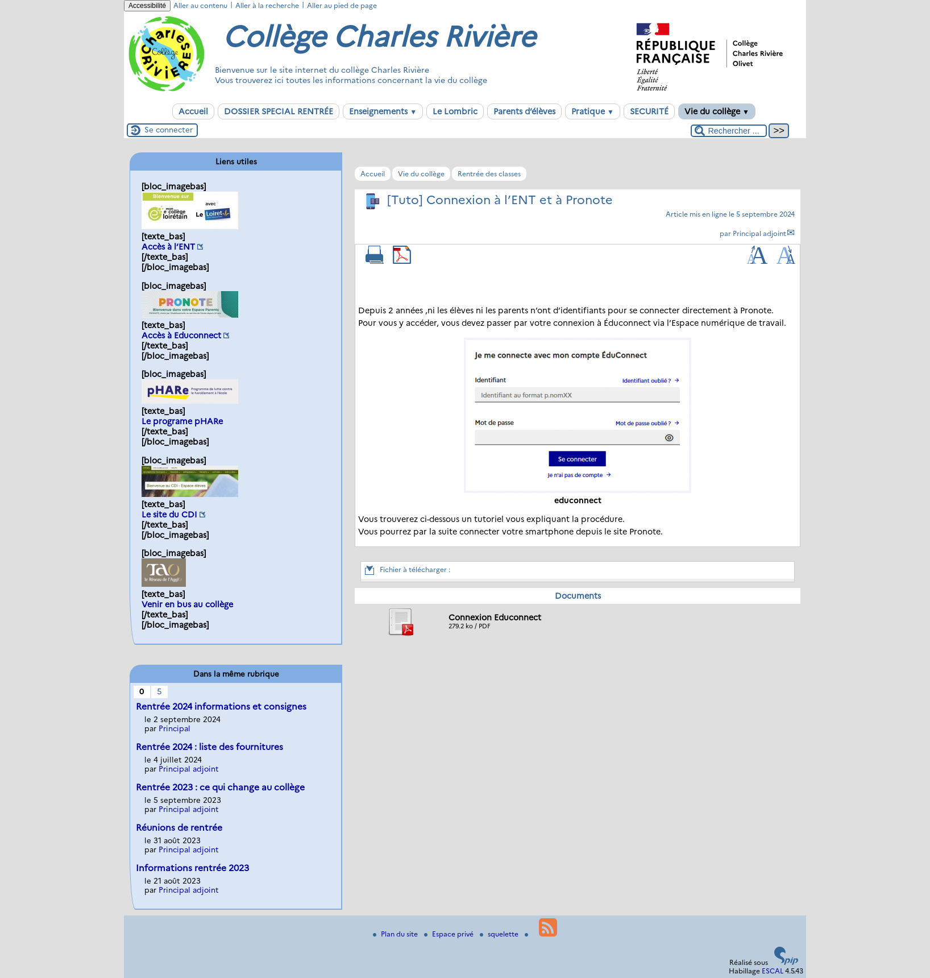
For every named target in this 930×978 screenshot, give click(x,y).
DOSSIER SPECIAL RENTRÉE (278, 111)
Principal (174, 728)
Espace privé (449, 934)
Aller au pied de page (342, 5)
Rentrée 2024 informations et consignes (221, 706)
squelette (500, 934)
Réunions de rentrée (179, 827)
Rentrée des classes (489, 173)
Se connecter (168, 129)
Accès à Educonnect (181, 335)
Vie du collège (716, 111)
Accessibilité (147, 6)
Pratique (592, 111)
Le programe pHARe (182, 421)
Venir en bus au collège (187, 604)
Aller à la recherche (267, 5)
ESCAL (772, 971)
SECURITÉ (649, 111)
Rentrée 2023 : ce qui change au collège (220, 787)
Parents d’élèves (524, 111)
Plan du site (396, 934)
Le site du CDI (169, 514)
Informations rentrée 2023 (192, 868)
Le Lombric (455, 111)
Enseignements (383, 111)
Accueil (193, 111)
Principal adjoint (759, 233)
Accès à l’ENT (168, 247)
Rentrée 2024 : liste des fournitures (209, 746)
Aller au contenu (200, 5)
